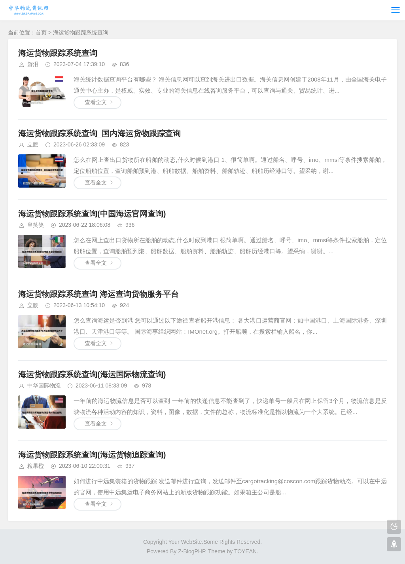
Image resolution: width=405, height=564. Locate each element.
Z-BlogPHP (191, 551)
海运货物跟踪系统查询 (57, 53)
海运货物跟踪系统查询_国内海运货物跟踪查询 (99, 133)
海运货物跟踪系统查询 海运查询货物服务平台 (98, 294)
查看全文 (96, 102)
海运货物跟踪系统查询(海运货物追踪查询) (92, 454)
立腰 (32, 144)
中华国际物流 (44, 385)
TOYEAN (245, 551)
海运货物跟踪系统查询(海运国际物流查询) (92, 374)
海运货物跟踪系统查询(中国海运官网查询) (92, 213)
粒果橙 (35, 466)
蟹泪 (32, 64)
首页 (41, 32)
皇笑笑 (35, 225)
